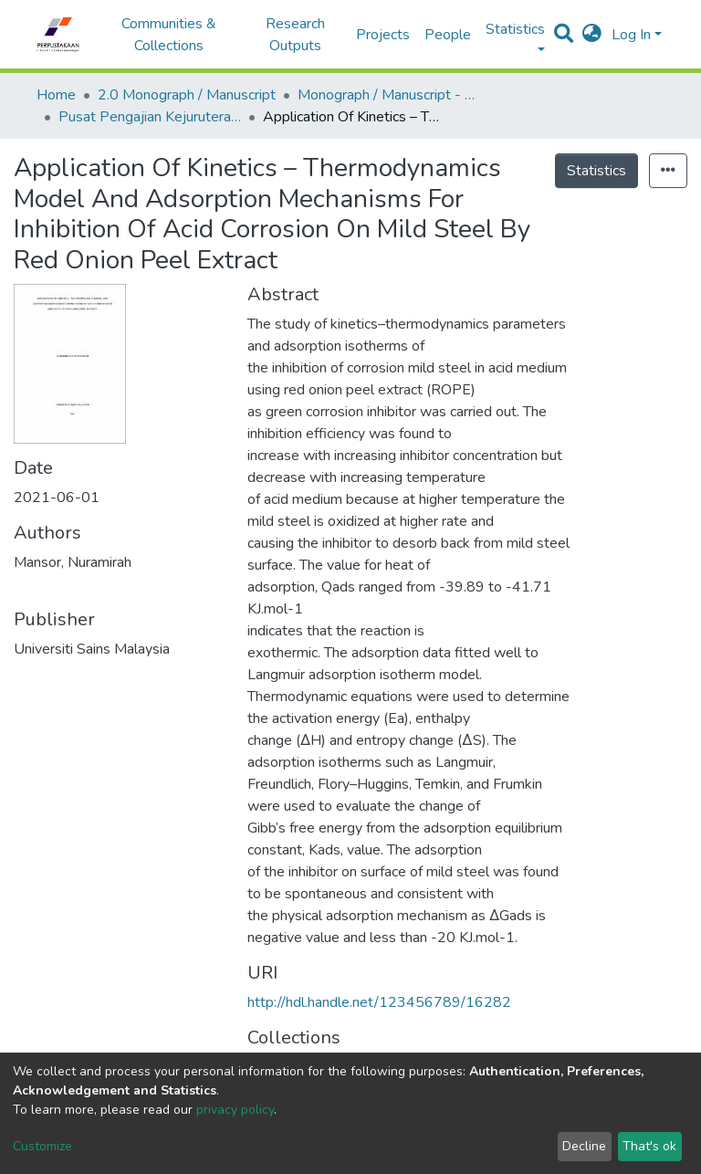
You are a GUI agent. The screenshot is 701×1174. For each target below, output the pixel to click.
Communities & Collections (168, 35)
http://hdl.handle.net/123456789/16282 (379, 1002)
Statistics (596, 171)
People (447, 35)
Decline (584, 1146)
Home (56, 95)
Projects (383, 35)
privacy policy (235, 1109)
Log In (631, 35)
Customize (42, 1146)
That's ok (649, 1146)
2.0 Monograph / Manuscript (187, 95)
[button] (592, 35)
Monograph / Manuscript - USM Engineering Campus (389, 95)
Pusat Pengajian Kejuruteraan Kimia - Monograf (149, 117)
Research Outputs (295, 35)
